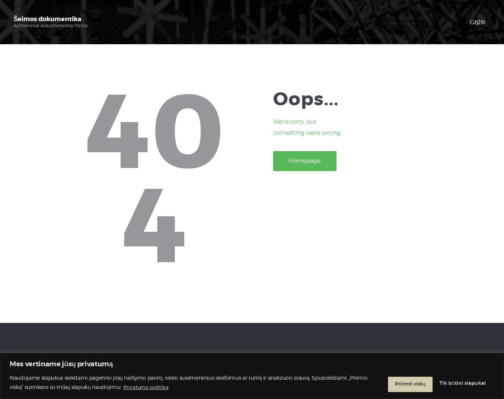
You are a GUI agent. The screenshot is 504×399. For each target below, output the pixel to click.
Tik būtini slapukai (403, 383)
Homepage (310, 162)
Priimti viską (467, 383)
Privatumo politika (167, 388)
